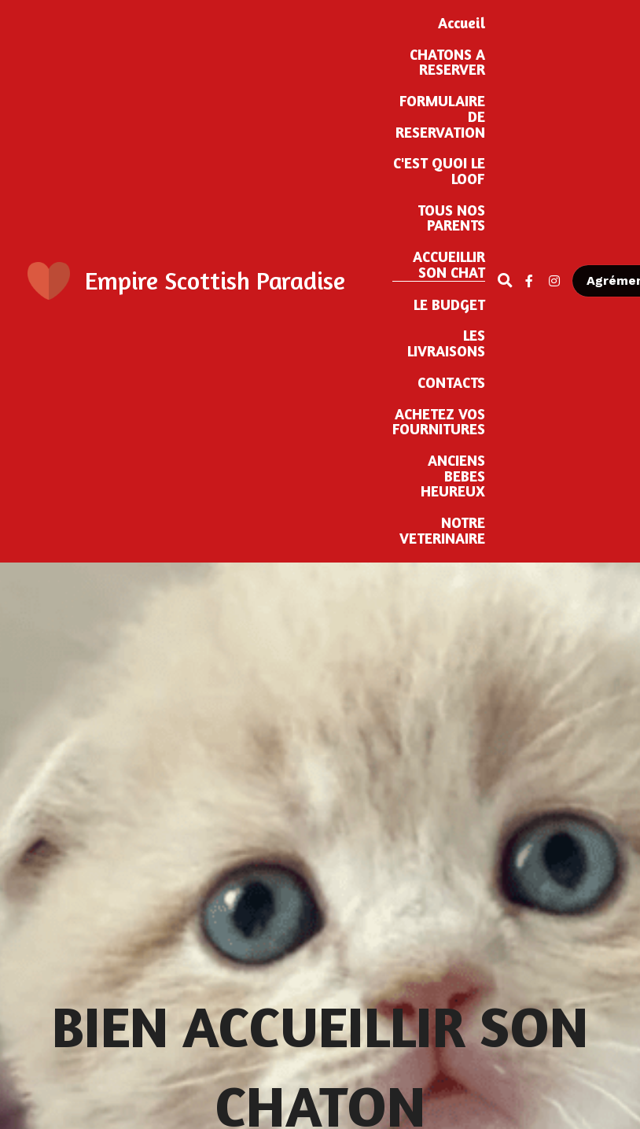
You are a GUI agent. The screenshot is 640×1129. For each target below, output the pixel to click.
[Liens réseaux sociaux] (529, 281)
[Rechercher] (505, 280)
